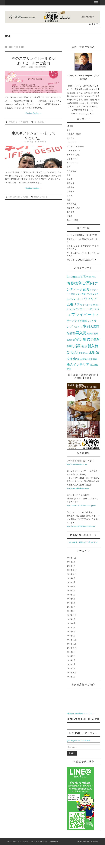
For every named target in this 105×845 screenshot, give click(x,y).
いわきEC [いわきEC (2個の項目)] (91, 277)
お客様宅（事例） (74, 134)
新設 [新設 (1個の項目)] (86, 353)
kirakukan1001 (40, 66)
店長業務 (24, 196)
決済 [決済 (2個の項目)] (82, 359)
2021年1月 (71, 566)
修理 (69, 167)
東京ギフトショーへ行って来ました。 (34, 135)
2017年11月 (71, 615)
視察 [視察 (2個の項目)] (95, 359)
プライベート (72, 159)
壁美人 (37, 196)
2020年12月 (71, 570)
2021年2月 (71, 562)
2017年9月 (71, 619)
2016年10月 (71, 648)
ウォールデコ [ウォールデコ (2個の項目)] (86, 305)
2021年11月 (71, 558)
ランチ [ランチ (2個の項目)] (90, 321)
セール (36, 121)
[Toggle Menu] (96, 2)
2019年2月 (71, 611)
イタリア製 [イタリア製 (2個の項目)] (80, 294)
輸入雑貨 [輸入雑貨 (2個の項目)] (94, 365)
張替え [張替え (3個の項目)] (70, 346)
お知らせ (70, 138)
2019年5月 (71, 603)
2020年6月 (71, 586)
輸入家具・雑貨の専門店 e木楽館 (83, 542)
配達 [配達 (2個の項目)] (69, 369)
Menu (8, 36)
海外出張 (70, 212)
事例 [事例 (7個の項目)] (86, 326)
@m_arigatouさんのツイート (79, 740)
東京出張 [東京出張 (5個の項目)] (73, 359)
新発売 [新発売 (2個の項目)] (82, 353)
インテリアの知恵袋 (75, 146)
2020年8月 (71, 578)
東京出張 (43, 196)
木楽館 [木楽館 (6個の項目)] (94, 353)
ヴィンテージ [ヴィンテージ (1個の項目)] (77, 327)
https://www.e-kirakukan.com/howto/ (81, 526)
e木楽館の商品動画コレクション (80, 714)
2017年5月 (71, 636)
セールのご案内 (21, 121)
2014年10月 (71, 673)
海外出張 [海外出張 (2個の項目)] (88, 359)
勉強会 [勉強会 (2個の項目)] (90, 333)
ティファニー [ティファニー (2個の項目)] (82, 309)
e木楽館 (11, 121)
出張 (10, 196)
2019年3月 (71, 607)
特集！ (69, 216)
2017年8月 (71, 623)
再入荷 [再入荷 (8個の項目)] (81, 333)
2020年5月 (71, 591)
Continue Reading (33, 113)
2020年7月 (71, 582)
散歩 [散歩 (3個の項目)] (84, 346)
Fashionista (83, 841)
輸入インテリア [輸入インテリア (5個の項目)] (78, 364)
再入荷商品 (71, 171)
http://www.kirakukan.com (77, 464)
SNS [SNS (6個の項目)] (84, 276)
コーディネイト (73, 151)
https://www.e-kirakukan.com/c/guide (81, 506)
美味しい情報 (72, 220)
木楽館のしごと (73, 208)
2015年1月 (71, 668)
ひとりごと (71, 142)
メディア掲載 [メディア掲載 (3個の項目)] (79, 320)
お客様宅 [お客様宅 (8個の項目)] (74, 283)
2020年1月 (71, 595)
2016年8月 (71, 652)
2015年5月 (71, 664)
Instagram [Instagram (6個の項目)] (73, 276)
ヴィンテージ (72, 163)
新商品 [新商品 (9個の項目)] (72, 352)
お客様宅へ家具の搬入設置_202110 (81, 260)
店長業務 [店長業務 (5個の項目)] (93, 339)
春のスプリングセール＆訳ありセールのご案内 (34, 60)
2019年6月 (71, 599)
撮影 (69, 200)
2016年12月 (71, 640)
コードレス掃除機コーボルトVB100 (82, 235)
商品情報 (70, 183)
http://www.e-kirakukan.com (78, 488)
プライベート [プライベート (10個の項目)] (83, 314)
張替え (69, 196)
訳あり (43, 121)
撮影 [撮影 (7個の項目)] (78, 346)
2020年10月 (71, 574)
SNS (68, 130)
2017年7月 (71, 627)
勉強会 (69, 179)
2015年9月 (71, 660)
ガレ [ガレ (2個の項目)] (73, 309)
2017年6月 (71, 632)
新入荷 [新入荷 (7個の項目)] (93, 346)
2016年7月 (71, 656)
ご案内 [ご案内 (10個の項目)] (88, 283)
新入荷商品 (71, 204)
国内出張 (16, 196)
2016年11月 (71, 644)
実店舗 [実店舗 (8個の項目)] (80, 339)
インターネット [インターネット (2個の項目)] (76, 299)
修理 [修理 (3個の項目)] (72, 333)
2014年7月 (71, 677)
